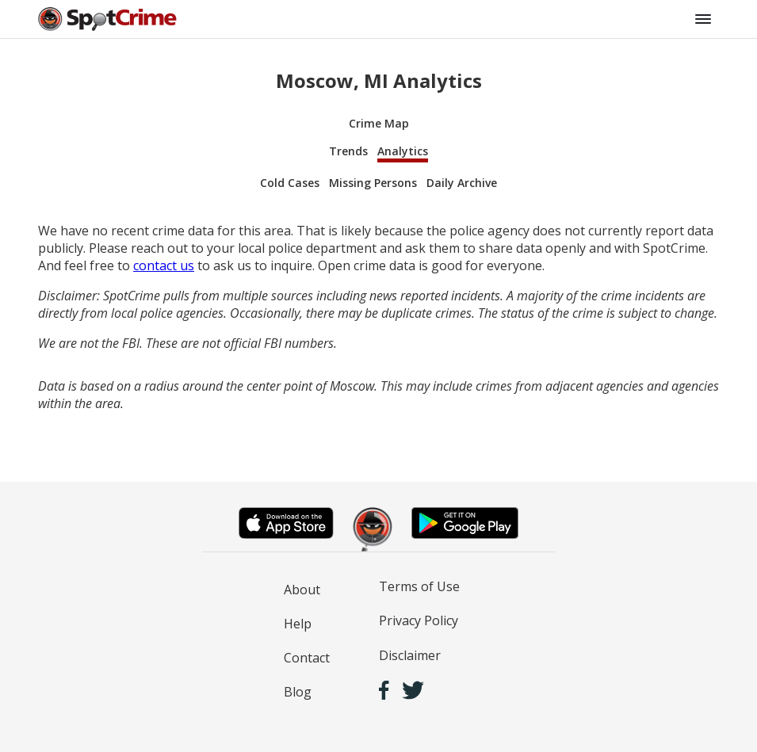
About (302, 589)
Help (298, 623)
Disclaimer (410, 655)
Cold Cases (289, 182)
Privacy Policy (418, 620)
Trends (348, 150)
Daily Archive (461, 182)
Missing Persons (373, 182)
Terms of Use (419, 586)
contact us (163, 265)
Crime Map (379, 123)
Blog (298, 691)
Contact (307, 657)
